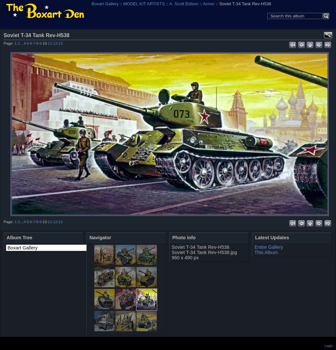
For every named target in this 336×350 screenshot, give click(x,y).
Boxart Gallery (104, 3)
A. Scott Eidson (184, 3)
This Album (266, 252)
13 (61, 43)
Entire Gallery (268, 247)
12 (55, 43)
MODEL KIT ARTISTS (144, 3)
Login (329, 346)
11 (50, 43)
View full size (328, 35)
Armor (208, 3)
